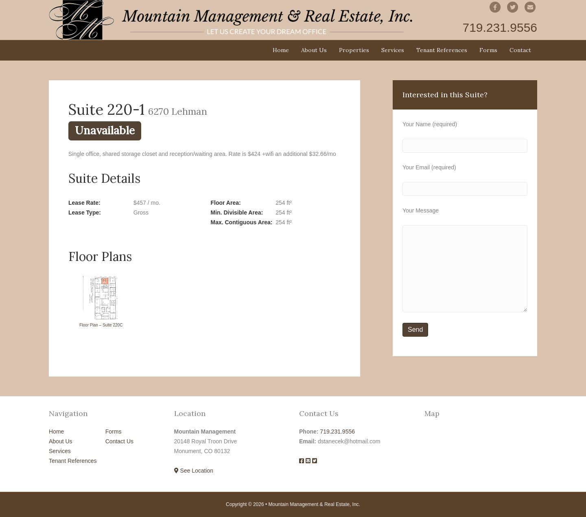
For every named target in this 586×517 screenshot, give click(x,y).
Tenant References (441, 50)
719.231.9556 (337, 431)
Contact (520, 50)
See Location (194, 470)
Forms (488, 50)
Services (392, 50)
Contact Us (119, 441)
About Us (314, 50)
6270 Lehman (177, 111)
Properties (354, 50)
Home (281, 50)
